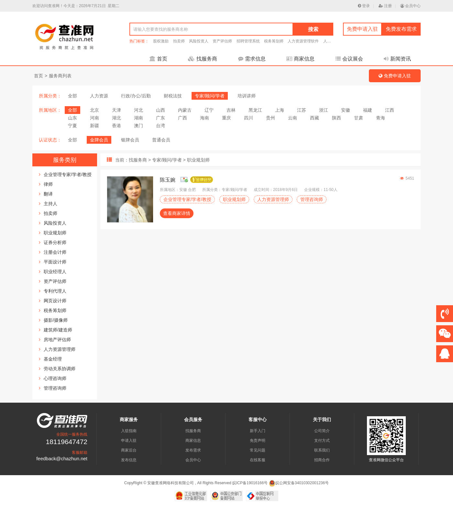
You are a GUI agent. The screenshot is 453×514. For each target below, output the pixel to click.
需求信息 (252, 58)
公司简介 (322, 431)
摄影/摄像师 (56, 320)
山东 (72, 117)
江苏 (301, 110)
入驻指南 (129, 431)
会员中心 (410, 6)
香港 (116, 125)
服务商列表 (60, 75)
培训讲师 (247, 95)
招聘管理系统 (248, 41)
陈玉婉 (167, 180)
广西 (182, 117)
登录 (364, 6)
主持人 (50, 203)
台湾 (160, 125)
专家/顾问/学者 (210, 95)
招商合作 (322, 460)
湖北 (116, 117)
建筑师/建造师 (58, 329)
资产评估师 (222, 41)
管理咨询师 (55, 388)
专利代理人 (55, 291)
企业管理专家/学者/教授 (68, 174)
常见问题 (257, 450)
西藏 (314, 117)
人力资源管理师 (59, 349)
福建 (367, 110)
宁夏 (72, 125)
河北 (138, 110)
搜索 (313, 29)
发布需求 (193, 450)
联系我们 (322, 450)
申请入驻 (129, 440)
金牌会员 (99, 139)
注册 (385, 6)
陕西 (336, 117)
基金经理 (53, 359)
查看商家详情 (176, 213)
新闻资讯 (397, 58)
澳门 (138, 125)
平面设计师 (55, 261)
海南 (204, 117)
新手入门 (257, 431)
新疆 (94, 125)
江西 (389, 110)
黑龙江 (255, 110)
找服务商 (202, 58)
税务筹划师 (273, 41)
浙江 (323, 110)
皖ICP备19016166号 (250, 483)
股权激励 (161, 41)
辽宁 (209, 110)
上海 (279, 110)
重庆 (226, 117)
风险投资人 (198, 41)
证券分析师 (55, 242)
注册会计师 (55, 252)
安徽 (345, 110)
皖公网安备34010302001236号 (299, 483)
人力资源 (99, 95)
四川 (248, 117)
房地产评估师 (57, 339)
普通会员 (161, 139)
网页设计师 (55, 300)
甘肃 (358, 117)
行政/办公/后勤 (136, 95)
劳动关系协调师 (59, 368)
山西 (160, 110)
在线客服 (257, 460)
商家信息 (300, 58)
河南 (94, 117)
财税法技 (173, 95)
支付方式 (322, 440)
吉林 (231, 110)
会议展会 (349, 58)
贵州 (270, 117)
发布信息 (129, 460)
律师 (48, 184)
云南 (292, 117)
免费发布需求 (401, 29)
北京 (94, 110)
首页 (158, 58)
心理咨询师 (55, 378)
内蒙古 (185, 110)
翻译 (48, 193)
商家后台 (129, 450)
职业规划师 (55, 232)
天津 (116, 110)
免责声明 (257, 440)
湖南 (138, 117)
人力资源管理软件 (303, 41)
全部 (72, 95)
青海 (380, 117)
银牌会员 (130, 139)
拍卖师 (179, 41)
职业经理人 (55, 271)
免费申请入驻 (362, 29)
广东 (160, 117)
